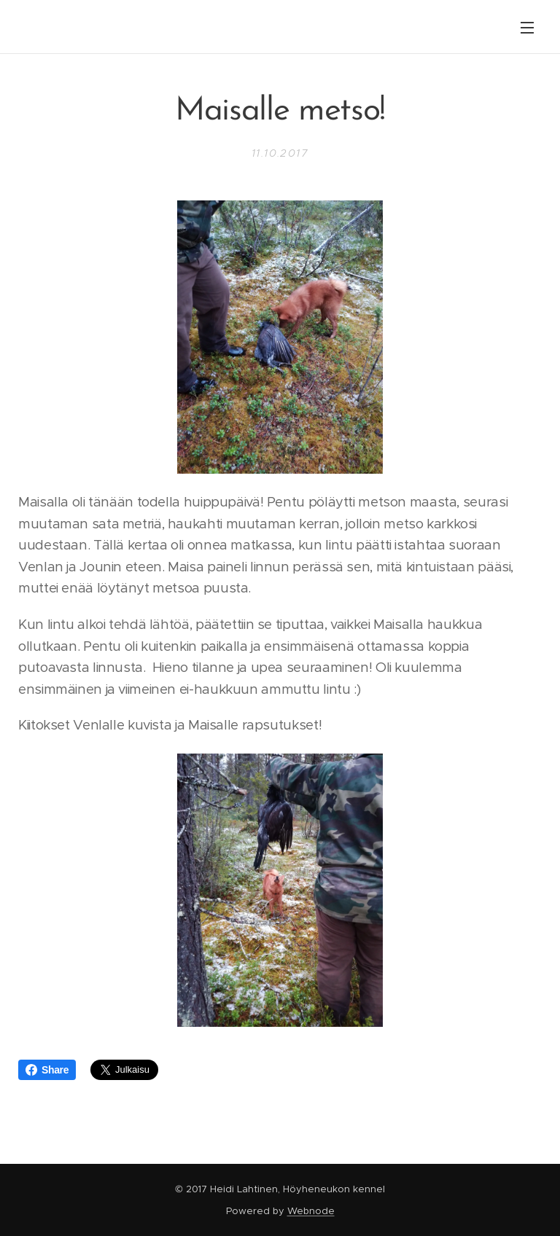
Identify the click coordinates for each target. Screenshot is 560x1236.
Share (47, 1070)
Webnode (311, 1211)
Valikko (527, 27)
